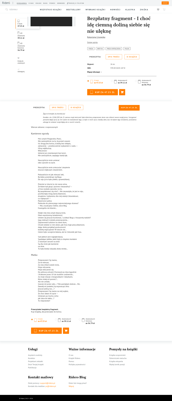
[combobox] (21, 9)
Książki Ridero (74, 357)
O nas (71, 354)
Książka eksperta (116, 360)
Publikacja (32, 366)
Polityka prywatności (77, 363)
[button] (21, 9)
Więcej (71, 385)
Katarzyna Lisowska (96, 37)
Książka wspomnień (117, 354)
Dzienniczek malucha (117, 357)
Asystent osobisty (35, 354)
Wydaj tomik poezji (117, 363)
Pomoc (71, 360)
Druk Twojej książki (36, 363)
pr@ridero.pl (51, 385)
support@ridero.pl (47, 382)
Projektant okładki (35, 360)
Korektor (31, 357)
